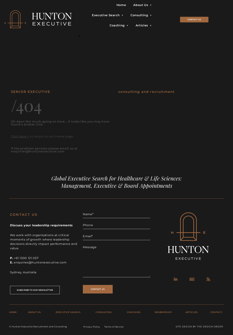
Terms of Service (114, 326)
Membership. (163, 312)
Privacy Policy (91, 326)
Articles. (191, 312)
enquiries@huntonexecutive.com (40, 262)
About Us (142, 5)
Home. (13, 312)
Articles (144, 25)
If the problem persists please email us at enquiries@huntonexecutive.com (44, 150)
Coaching (119, 25)
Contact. (216, 312)
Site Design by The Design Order (199, 326)
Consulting (141, 15)
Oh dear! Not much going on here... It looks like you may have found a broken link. (60, 123)
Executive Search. (68, 312)
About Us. (34, 312)
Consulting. (104, 312)
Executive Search (107, 15)
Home (121, 5)
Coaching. (134, 312)
